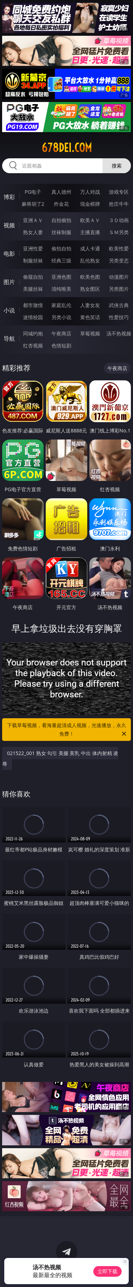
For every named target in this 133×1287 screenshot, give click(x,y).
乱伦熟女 (90, 260)
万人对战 (90, 191)
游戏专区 (119, 191)
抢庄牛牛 (119, 203)
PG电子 (32, 191)
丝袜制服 (61, 232)
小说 (9, 310)
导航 (9, 338)
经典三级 (61, 260)
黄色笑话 (90, 317)
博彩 (9, 197)
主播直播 (90, 232)
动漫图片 (119, 276)
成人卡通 (90, 248)
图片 (9, 282)
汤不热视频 (118, 333)
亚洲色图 (61, 276)
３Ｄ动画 (119, 220)
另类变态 (119, 260)
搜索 (117, 165)
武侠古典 (119, 305)
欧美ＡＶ (90, 220)
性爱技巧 (119, 317)
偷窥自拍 (33, 276)
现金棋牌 (90, 203)
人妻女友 (90, 305)
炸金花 (61, 203)
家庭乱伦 (61, 305)
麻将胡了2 (33, 203)
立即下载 (107, 1271)
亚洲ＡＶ (33, 220)
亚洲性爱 (33, 248)
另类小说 (61, 317)
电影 (9, 253)
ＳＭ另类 (119, 232)
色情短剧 (61, 345)
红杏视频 (33, 345)
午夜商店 (61, 333)
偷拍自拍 (61, 248)
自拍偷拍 (61, 220)
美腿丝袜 (33, 288)
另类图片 (119, 288)
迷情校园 (33, 317)
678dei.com (66, 148)
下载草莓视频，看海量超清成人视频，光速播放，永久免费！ (67, 730)
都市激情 (33, 305)
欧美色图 (90, 276)
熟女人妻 (33, 232)
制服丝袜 (33, 260)
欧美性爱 (119, 248)
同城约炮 (33, 333)
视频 (9, 225)
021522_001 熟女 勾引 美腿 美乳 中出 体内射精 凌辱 (60, 758)
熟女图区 (90, 288)
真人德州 (61, 191)
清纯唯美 (61, 288)
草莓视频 (90, 333)
